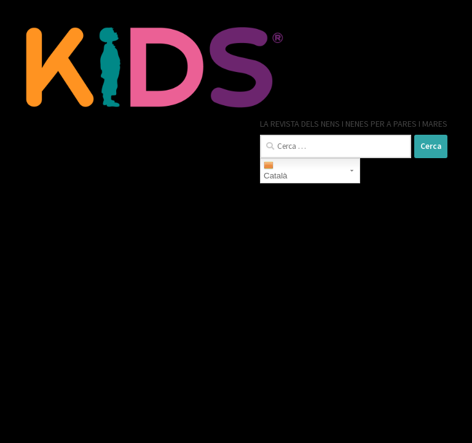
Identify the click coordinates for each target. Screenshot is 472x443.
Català (276, 170)
